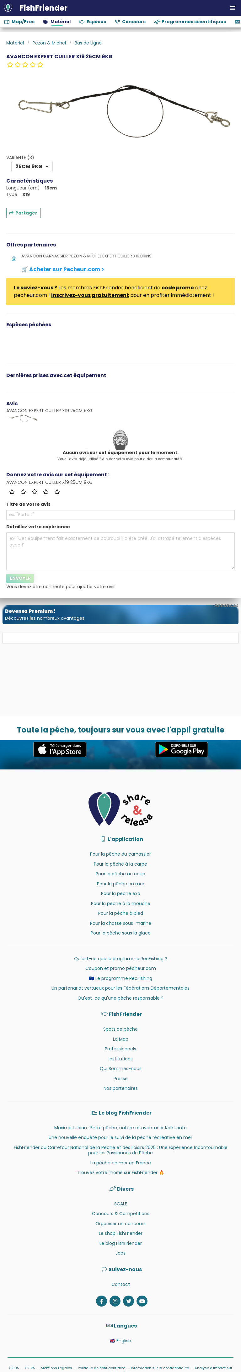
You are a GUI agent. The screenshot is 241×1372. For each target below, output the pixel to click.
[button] (233, 8)
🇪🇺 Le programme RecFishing (120, 978)
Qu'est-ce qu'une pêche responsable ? (120, 998)
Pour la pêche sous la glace (121, 933)
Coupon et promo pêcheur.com (120, 968)
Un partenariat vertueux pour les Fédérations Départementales (120, 988)
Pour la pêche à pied (120, 913)
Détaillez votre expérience (38, 527)
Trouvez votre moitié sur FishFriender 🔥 (120, 1172)
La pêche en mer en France (120, 1163)
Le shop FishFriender (120, 1233)
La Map (120, 1039)
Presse (121, 1078)
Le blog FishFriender (120, 1243)
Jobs (120, 1253)
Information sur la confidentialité (160, 1367)
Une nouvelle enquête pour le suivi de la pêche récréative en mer (120, 1137)
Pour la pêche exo (120, 893)
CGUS (14, 1367)
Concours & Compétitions (120, 1213)
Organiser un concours (120, 1223)
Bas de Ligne (88, 43)
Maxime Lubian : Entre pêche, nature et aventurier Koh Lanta (120, 1128)
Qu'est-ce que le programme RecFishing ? (120, 958)
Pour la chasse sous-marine (120, 923)
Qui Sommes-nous (121, 1068)
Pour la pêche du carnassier (120, 854)
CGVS (30, 1367)
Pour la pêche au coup (120, 874)
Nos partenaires (121, 1088)
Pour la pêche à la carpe (120, 864)
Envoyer (20, 578)
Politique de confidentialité (101, 1367)
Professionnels (120, 1049)
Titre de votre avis (28, 504)
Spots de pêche (120, 1029)
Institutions (121, 1059)
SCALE (120, 1204)
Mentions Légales (56, 1367)
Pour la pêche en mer (120, 884)
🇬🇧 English (120, 1341)
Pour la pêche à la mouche (120, 903)
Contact (120, 1284)
